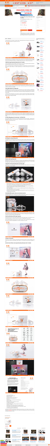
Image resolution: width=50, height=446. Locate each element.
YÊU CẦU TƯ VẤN (39, 30)
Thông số (9, 38)
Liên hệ (11, 0)
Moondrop (25, 20)
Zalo (2, 440)
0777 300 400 (3, 443)
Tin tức (8, 0)
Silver (24, 25)
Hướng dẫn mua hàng (17, 0)
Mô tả (6, 38)
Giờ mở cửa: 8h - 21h (25, 0)
